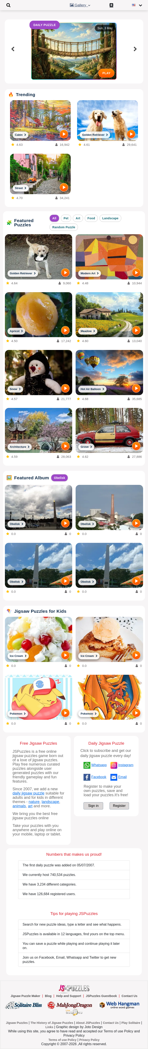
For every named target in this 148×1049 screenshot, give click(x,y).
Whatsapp (99, 765)
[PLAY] (64, 134)
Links (49, 1027)
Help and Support (68, 996)
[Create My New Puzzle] (112, 5)
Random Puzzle (63, 227)
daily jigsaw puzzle (28, 793)
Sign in (93, 806)
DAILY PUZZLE (44, 25)
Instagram (125, 765)
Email (122, 777)
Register (119, 806)
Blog (48, 996)
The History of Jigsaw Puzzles (52, 1022)
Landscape (110, 218)
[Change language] (137, 5)
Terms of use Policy (62, 1040)
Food (91, 218)
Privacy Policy (89, 1040)
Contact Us (129, 996)
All (54, 218)
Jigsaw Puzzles (17, 1022)
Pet (66, 218)
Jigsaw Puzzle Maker (25, 996)
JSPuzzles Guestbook (101, 996)
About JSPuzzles (88, 1022)
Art (78, 218)
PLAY (106, 73)
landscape (50, 802)
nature (34, 802)
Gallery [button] (80, 5)
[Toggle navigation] (8, 5)
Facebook (98, 777)
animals (19, 806)
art (30, 806)
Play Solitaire (131, 1022)
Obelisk (59, 478)
